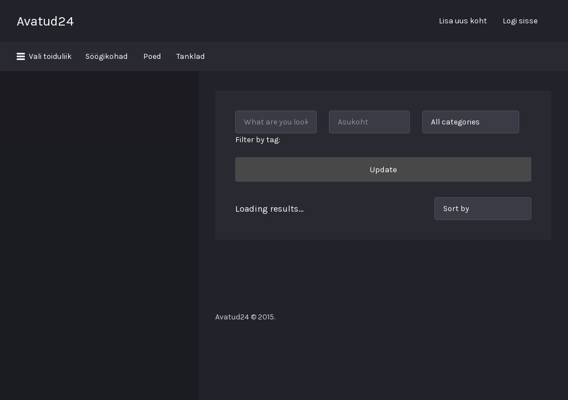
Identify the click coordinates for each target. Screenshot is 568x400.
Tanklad (190, 56)
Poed (152, 56)
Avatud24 (45, 21)
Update (383, 140)
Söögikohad (106, 56)
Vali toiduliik (50, 56)
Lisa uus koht (463, 21)
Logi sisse (520, 21)
